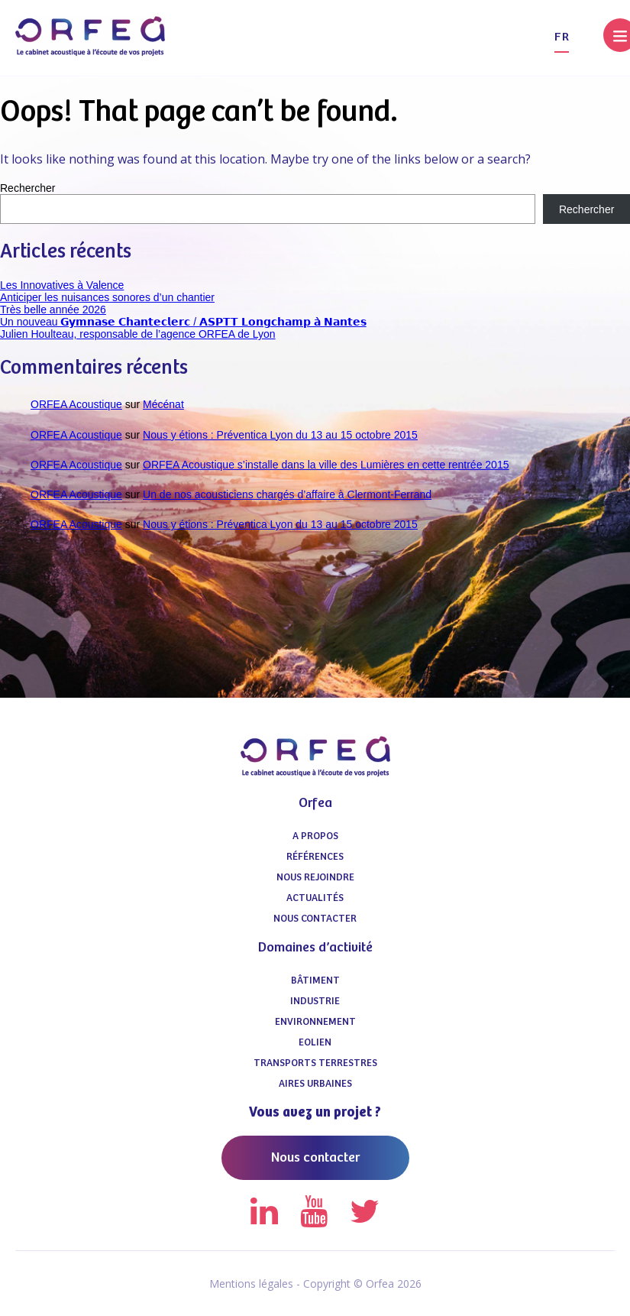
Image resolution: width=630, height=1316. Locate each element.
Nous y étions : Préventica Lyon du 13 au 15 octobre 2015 (280, 435)
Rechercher (27, 188)
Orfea (315, 803)
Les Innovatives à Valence (62, 285)
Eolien (315, 1043)
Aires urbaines (315, 1084)
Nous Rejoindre (315, 877)
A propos (315, 836)
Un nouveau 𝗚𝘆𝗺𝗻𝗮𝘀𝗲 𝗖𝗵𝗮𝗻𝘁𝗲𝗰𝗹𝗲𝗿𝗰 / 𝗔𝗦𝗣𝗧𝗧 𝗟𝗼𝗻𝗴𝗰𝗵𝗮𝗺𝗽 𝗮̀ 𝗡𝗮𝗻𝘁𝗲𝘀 (183, 322)
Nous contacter (315, 919)
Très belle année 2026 (53, 309)
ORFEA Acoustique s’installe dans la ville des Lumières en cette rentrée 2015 (326, 465)
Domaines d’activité (315, 947)
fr (561, 37)
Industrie (315, 1001)
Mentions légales (251, 1283)
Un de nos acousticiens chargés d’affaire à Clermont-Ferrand (287, 494)
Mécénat (163, 404)
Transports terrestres (315, 1063)
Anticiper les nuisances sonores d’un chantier (107, 297)
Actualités (315, 898)
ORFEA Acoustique (76, 404)
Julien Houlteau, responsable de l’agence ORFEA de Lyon (138, 334)
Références (315, 857)
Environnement (315, 1022)
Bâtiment (315, 981)
